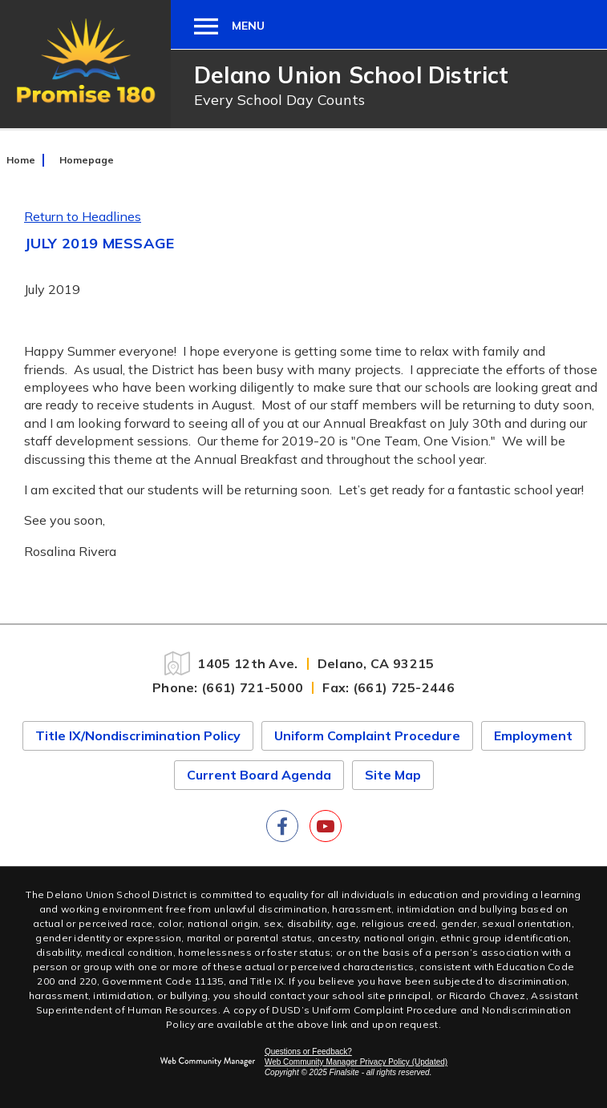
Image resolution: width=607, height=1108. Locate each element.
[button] (218, 24)
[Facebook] (282, 826)
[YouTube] (326, 826)
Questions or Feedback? (308, 1051)
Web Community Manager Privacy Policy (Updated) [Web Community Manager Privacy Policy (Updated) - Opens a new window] (356, 1062)
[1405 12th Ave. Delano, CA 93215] (303, 664)
